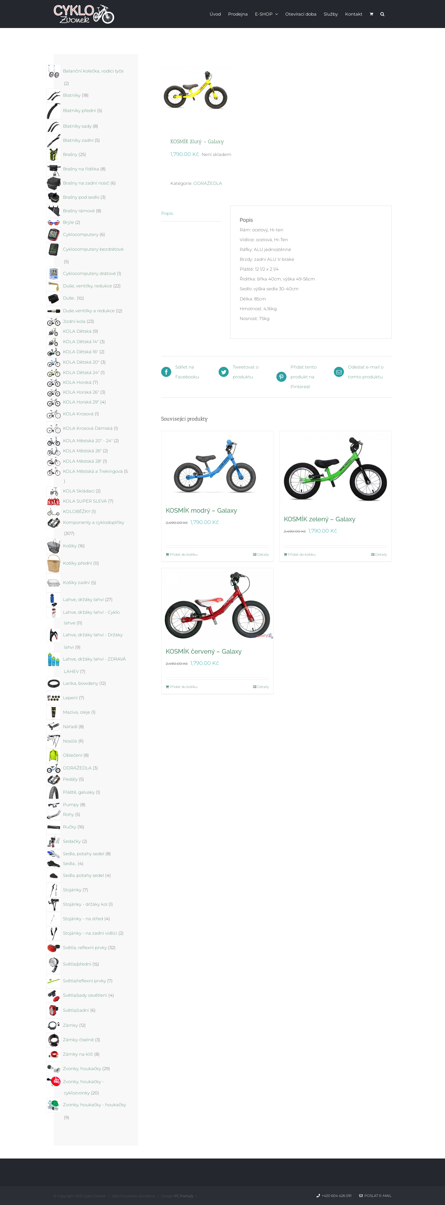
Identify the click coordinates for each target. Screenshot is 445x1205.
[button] (382, 13)
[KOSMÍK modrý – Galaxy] (217, 465)
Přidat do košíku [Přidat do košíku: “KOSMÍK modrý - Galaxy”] (184, 554)
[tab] (191, 214)
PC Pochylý (183, 1196)
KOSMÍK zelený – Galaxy (319, 519)
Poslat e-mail (375, 1195)
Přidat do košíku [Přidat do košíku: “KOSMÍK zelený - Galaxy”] (302, 554)
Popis (167, 213)
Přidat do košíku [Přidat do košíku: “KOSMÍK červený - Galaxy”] (184, 687)
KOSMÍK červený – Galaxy (204, 651)
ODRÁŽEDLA (207, 183)
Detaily (263, 554)
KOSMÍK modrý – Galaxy (201, 510)
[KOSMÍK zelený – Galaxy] (335, 469)
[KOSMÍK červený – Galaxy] (217, 603)
